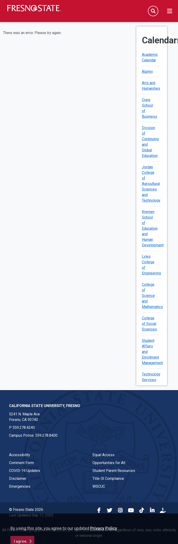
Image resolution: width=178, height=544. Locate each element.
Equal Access (103, 455)
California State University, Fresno (44, 406)
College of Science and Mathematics (152, 295)
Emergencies (19, 486)
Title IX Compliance (108, 478)
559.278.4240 (24, 427)
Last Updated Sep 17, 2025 (31, 515)
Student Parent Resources (113, 470)
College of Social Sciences (149, 323)
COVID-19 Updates (24, 470)
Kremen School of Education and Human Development (153, 228)
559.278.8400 (46, 435)
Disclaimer (17, 478)
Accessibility (19, 455)
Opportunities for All (108, 463)
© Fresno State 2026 (26, 509)
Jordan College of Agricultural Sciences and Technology (151, 184)
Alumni (147, 71)
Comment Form (21, 463)
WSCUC (98, 486)
